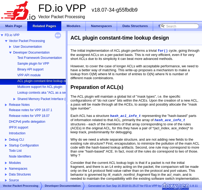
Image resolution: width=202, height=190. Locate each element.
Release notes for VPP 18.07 (29, 116)
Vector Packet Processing (27, 41)
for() (163, 51)
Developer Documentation (31, 52)
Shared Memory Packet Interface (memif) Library (51, 99)
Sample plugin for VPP (33, 63)
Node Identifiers (20, 156)
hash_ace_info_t (169, 120)
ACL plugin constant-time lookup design (45, 81)
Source (14, 180)
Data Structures (20, 174)
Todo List (15, 151)
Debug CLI (16, 139)
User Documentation (27, 47)
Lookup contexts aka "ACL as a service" (45, 92)
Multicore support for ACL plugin (39, 87)
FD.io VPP (12, 35)
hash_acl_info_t (125, 116)
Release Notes (19, 105)
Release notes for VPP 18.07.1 (30, 110)
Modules (15, 163)
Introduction (17, 133)
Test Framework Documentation (39, 58)
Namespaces (18, 168)
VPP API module (29, 75)
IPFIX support (18, 127)
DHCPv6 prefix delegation (27, 122)
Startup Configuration (24, 145)
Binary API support (30, 69)
